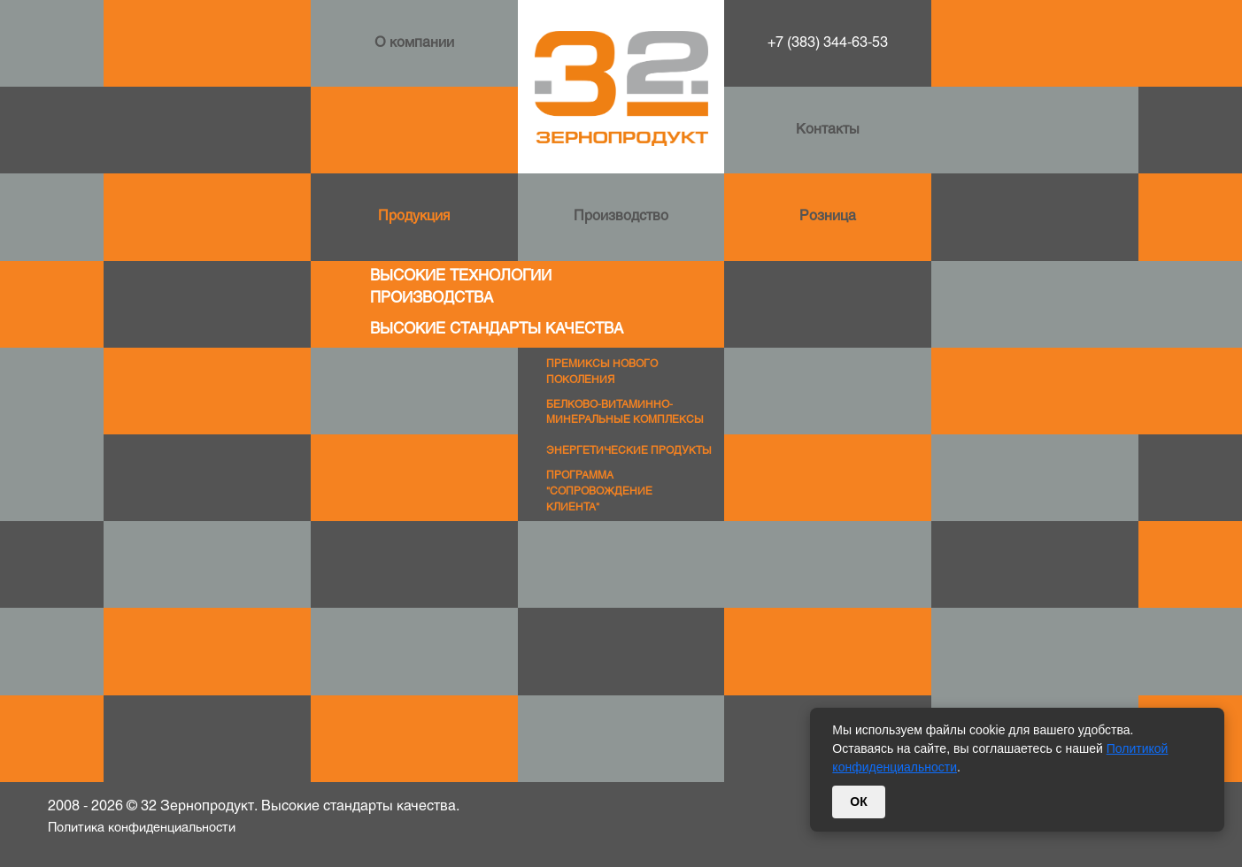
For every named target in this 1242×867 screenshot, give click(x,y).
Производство (621, 216)
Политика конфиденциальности (141, 828)
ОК (858, 801)
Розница (827, 216)
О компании (414, 43)
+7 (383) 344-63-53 (828, 43)
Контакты (828, 129)
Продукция (414, 216)
